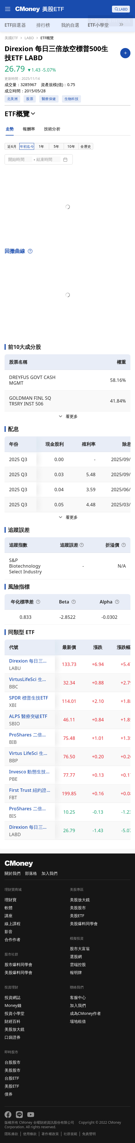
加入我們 (49, 873)
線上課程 (12, 923)
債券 (9, 1094)
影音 (9, 931)
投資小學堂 (14, 1013)
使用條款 (30, 1134)
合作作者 (12, 939)
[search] (121, 9)
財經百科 (12, 1021)
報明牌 (76, 972)
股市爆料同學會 (18, 964)
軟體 (9, 907)
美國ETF (11, 38)
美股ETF (12, 1086)
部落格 (31, 873)
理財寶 (10, 899)
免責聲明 (89, 1134)
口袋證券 (12, 1037)
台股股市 (12, 1062)
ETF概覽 (47, 38)
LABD (29, 38)
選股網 (76, 956)
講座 (9, 915)
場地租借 (78, 1021)
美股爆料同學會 (18, 972)
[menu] (8, 9)
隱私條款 (11, 1134)
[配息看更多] (67, 517)
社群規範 (70, 1134)
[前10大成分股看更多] (67, 416)
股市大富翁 (80, 948)
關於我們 (12, 873)
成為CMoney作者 (85, 1013)
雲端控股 (78, 964)
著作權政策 (50, 1134)
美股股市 (12, 1070)
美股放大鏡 (14, 1029)
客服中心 (78, 997)
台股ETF (12, 1078)
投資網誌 (12, 997)
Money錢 (13, 1005)
